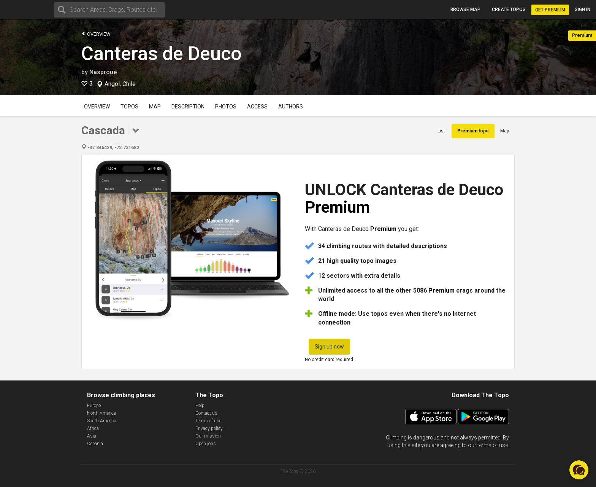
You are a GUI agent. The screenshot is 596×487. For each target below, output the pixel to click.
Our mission (208, 436)
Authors (290, 106)
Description (187, 106)
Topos (129, 106)
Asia (91, 436)
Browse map (465, 9)
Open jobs (205, 443)
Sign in (582, 9)
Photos (225, 106)
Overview (96, 33)
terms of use (492, 445)
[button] (578, 469)
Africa (93, 428)
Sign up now (329, 347)
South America (101, 420)
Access (257, 106)
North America (101, 413)
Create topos (509, 9)
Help (199, 405)
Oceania (95, 443)
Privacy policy (209, 428)
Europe (94, 405)
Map (155, 106)
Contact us (206, 413)
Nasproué (103, 72)
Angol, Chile (120, 84)
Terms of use (208, 420)
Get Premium (550, 10)
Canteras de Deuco (161, 54)
